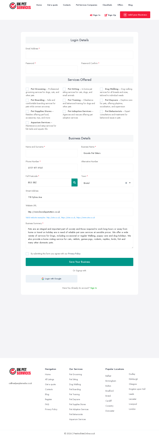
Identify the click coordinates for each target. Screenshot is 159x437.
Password (30, 63)
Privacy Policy (74, 253)
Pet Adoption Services (78, 409)
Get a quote (52, 4)
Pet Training (74, 394)
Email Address (32, 48)
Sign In (95, 15)
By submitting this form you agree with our (55, 253)
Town (83, 176)
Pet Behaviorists (76, 414)
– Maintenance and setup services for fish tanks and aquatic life (41, 125)
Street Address (32, 190)
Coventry (109, 405)
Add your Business (135, 15)
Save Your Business (79, 262)
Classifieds (107, 4)
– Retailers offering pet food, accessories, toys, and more (40, 114)
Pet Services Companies (86, 4)
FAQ (47, 404)
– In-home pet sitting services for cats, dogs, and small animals (77, 92)
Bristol (108, 395)
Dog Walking (75, 384)
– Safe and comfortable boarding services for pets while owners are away (40, 103)
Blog (130, 4)
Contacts (67, 4)
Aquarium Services (77, 419)
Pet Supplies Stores (77, 404)
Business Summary (34, 223)
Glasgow (133, 384)
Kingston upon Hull (137, 389)
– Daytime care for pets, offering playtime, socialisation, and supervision (116, 103)
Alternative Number (89, 161)
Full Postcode (31, 176)
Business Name (87, 146)
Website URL (31, 205)
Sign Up (110, 15)
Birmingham (110, 380)
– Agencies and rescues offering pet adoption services (78, 114)
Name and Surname (34, 146)
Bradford (109, 390)
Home (39, 4)
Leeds (131, 394)
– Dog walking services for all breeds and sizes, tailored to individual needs (116, 92)
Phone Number (32, 161)
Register (48, 399)
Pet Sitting (73, 379)
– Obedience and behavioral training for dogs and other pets (79, 103)
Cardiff (108, 400)
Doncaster (109, 410)
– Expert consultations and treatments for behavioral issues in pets (115, 114)
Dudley (132, 374)
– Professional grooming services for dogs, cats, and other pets (42, 92)
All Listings (49, 379)
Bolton (108, 385)
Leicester (132, 399)
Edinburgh (133, 379)
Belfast (108, 375)
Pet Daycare (74, 399)
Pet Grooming (75, 374)
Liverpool (133, 404)
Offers (120, 4)
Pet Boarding (75, 389)
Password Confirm (89, 63)
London (132, 409)
